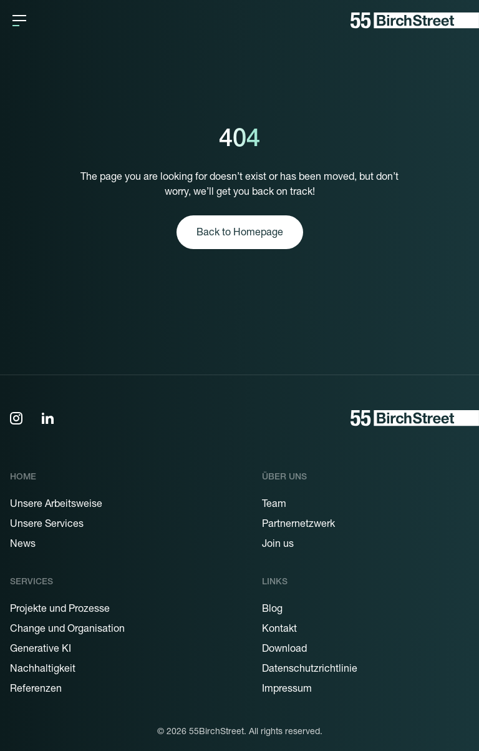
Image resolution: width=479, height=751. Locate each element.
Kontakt (279, 630)
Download (284, 650)
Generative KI (40, 650)
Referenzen (36, 690)
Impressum (287, 690)
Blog (272, 610)
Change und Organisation (67, 630)
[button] (19, 20)
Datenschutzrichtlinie (309, 670)
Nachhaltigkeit (42, 670)
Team (274, 505)
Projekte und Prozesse (60, 610)
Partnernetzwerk (298, 525)
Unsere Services (47, 525)
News (23, 545)
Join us (278, 545)
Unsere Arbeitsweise (56, 505)
